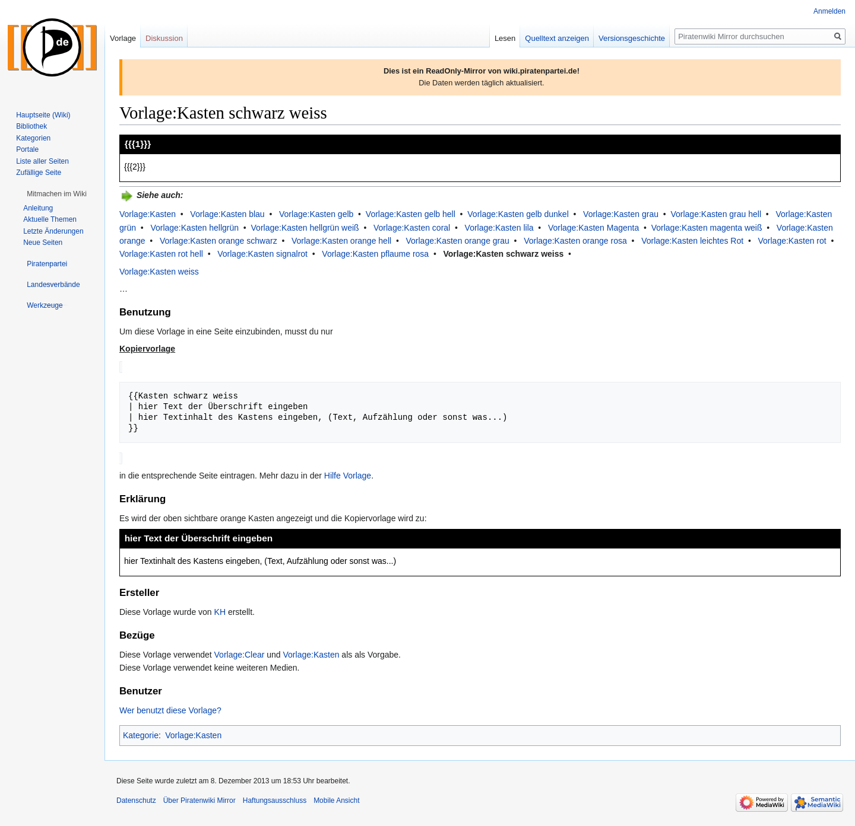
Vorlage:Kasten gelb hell (410, 214)
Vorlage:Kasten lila (499, 227)
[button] (57, 194)
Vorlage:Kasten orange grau (457, 240)
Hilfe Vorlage (347, 474)
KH (220, 610)
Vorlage (123, 38)
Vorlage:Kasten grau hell (715, 214)
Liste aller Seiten (42, 161)
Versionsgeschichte (631, 38)
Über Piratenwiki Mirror (199, 799)
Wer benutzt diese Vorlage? (170, 709)
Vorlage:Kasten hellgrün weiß (305, 227)
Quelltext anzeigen (557, 38)
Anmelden (829, 11)
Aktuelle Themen (50, 219)
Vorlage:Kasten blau (227, 214)
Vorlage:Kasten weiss (159, 271)
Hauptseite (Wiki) (43, 115)
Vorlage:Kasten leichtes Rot (692, 240)
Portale (27, 149)
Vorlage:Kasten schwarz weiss (504, 254)
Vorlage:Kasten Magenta (593, 227)
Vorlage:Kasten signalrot (262, 254)
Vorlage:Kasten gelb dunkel (517, 214)
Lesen (505, 38)
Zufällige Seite (38, 172)
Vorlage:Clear (239, 653)
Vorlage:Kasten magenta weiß (706, 227)
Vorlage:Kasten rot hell (161, 254)
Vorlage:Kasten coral (411, 227)
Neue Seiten (42, 242)
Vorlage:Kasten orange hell (341, 240)
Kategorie (141, 734)
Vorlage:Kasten (147, 214)
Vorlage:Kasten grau (620, 214)
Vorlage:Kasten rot (792, 240)
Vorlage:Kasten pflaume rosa (375, 254)
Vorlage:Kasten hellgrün (194, 227)
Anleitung (38, 208)
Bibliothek (31, 126)
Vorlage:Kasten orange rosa (575, 240)
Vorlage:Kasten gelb (316, 214)
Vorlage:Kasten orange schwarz (218, 240)
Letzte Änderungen (53, 231)
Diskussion (164, 38)
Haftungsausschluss (274, 799)
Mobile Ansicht (336, 799)
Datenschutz (136, 799)
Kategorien (33, 138)
